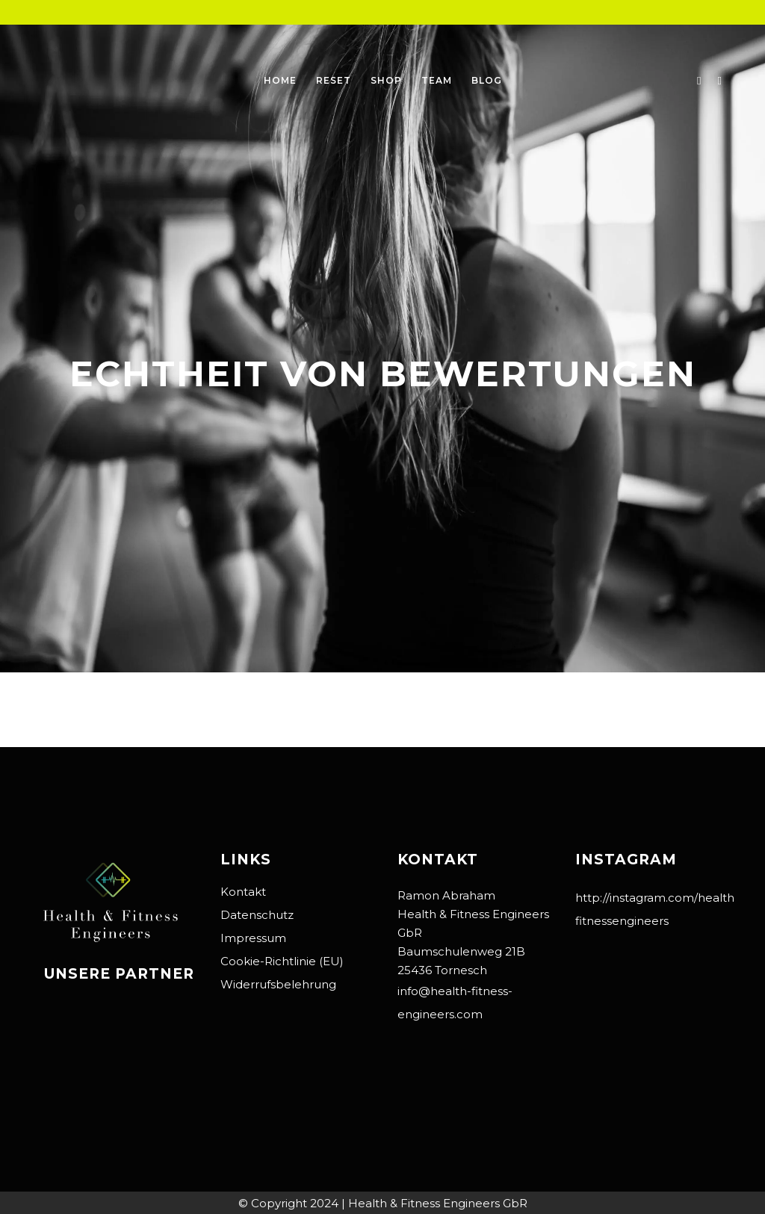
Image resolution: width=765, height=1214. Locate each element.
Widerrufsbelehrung (278, 984)
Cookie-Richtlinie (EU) (282, 961)
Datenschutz (257, 915)
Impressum (253, 938)
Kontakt (243, 892)
